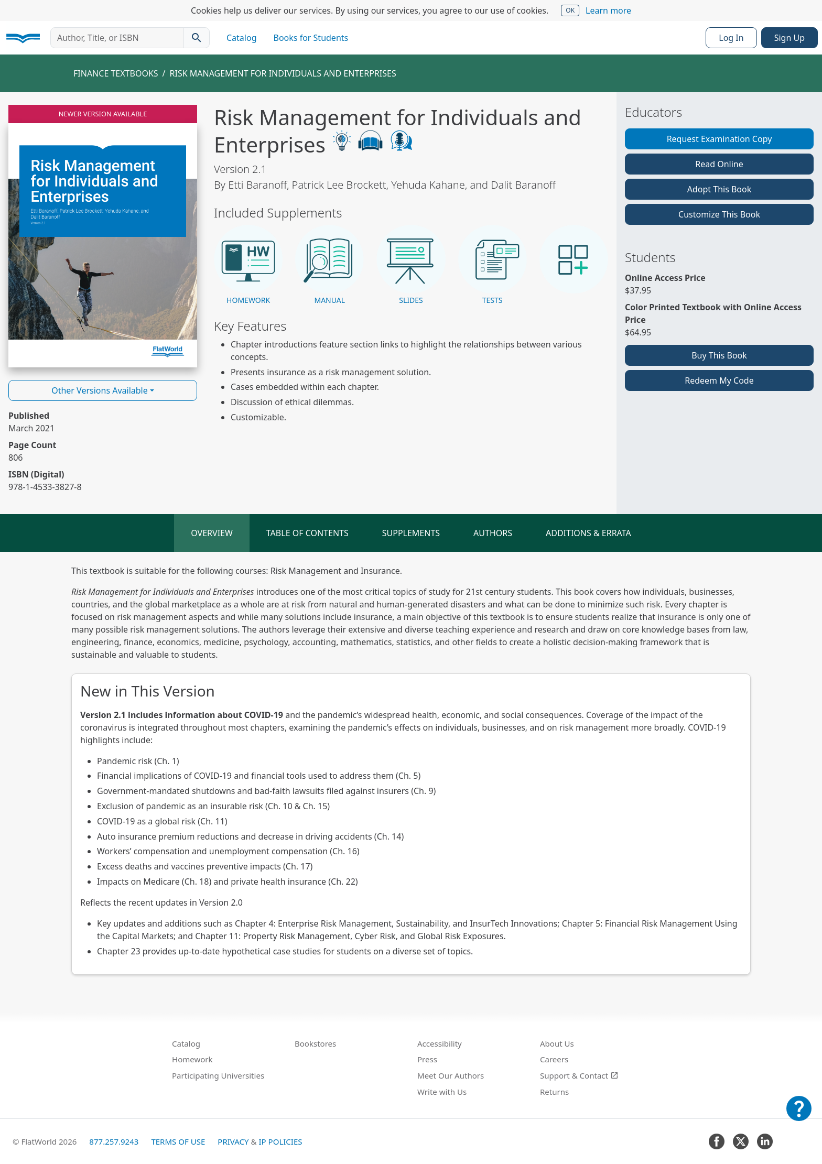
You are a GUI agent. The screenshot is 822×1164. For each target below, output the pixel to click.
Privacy (233, 1141)
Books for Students (311, 37)
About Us (557, 1043)
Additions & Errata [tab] (588, 533)
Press (427, 1059)
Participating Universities (218, 1075)
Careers (554, 1059)
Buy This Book (719, 355)
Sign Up (789, 37)
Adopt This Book (719, 189)
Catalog (241, 37)
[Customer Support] (799, 1116)
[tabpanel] (411, 769)
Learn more (608, 10)
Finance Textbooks (115, 73)
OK (570, 10)
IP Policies (280, 1141)
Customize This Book (719, 214)
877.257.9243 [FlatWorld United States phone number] (113, 1141)
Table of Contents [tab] (307, 533)
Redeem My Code (719, 380)
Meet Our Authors (450, 1075)
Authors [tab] (492, 533)
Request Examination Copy (719, 139)
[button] (248, 265)
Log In (731, 37)
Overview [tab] (212, 533)
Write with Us (442, 1091)
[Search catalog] (196, 37)
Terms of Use (178, 1141)
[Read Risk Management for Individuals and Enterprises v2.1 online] (102, 236)
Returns (554, 1091)
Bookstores (315, 1043)
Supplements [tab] (411, 533)
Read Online (719, 164)
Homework (192, 1059)
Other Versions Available (99, 390)
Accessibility (439, 1043)
